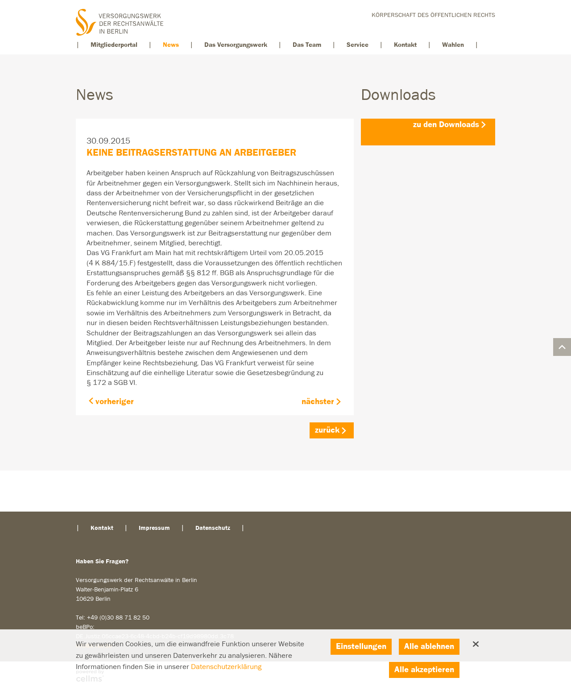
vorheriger (114, 401)
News (171, 44)
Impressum (154, 528)
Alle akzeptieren (424, 669)
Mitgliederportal (114, 44)
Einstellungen (361, 646)
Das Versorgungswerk (235, 44)
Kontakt (405, 44)
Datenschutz (212, 528)
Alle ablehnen (429, 646)
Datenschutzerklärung (226, 667)
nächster (318, 401)
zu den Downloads (446, 124)
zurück (327, 430)
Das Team (307, 44)
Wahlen (453, 44)
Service (357, 44)
